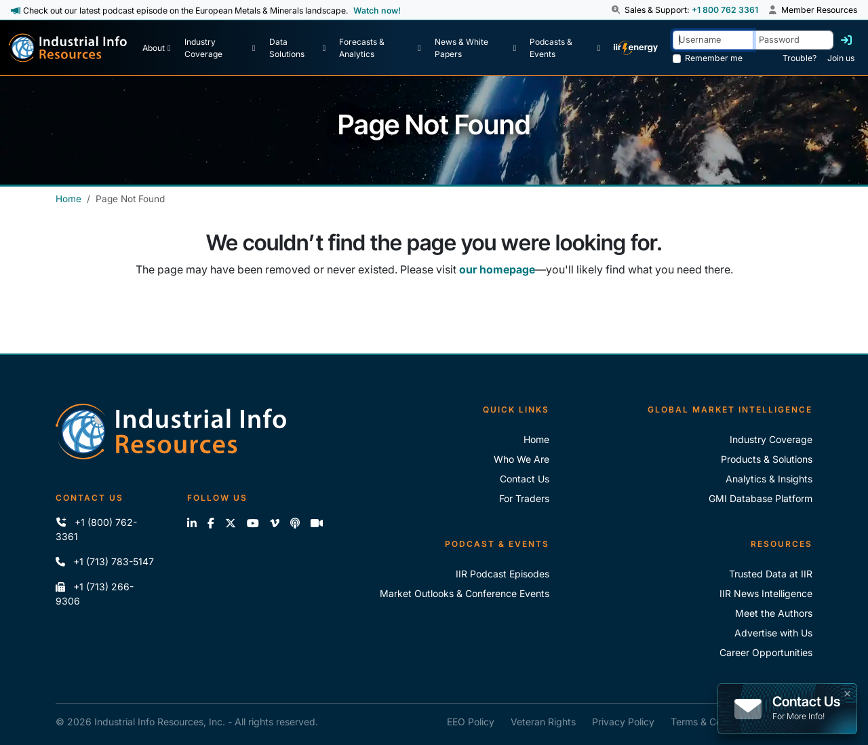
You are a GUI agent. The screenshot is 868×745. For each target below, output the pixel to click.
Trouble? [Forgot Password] (799, 58)
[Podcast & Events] (565, 48)
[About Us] (156, 48)
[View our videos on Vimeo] (274, 523)
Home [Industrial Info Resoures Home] (536, 439)
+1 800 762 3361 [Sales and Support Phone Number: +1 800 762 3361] (725, 10)
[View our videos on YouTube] (253, 523)
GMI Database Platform (760, 498)
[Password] (793, 40)
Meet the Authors (773, 613)
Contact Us (524, 478)
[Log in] (846, 40)
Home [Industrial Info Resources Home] (68, 198)
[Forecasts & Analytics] (379, 48)
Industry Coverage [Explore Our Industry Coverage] (771, 439)
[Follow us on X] (230, 523)
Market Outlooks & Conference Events (464, 593)
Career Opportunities (765, 652)
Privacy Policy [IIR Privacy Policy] (623, 721)
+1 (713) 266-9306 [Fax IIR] (95, 594)
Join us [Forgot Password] (840, 58)
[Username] (713, 40)
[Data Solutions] (297, 48)
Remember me (714, 58)
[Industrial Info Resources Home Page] (67, 47)
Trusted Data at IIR (770, 573)
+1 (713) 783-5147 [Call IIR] (105, 561)
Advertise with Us (773, 632)
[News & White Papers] (475, 48)
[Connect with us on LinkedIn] (192, 523)
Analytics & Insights (769, 478)
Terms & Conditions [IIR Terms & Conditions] (713, 721)
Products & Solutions (766, 459)
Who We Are (521, 459)
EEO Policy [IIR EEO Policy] (470, 721)
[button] (617, 10)
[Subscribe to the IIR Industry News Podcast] (295, 523)
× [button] (847, 692)
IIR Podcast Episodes (502, 573)
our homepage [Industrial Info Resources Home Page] (497, 269)
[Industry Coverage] (220, 48)
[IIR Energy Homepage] (636, 48)
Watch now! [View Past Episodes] (377, 10)
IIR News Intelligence (765, 593)
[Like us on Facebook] (211, 523)
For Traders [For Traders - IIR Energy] (524, 498)
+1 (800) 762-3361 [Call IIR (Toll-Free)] (96, 529)
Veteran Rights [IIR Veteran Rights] (543, 721)
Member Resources (813, 10)
